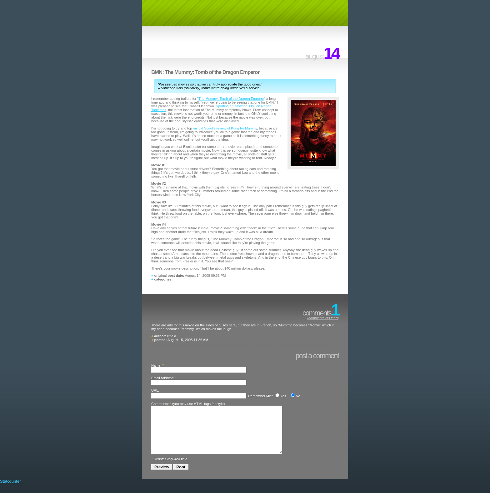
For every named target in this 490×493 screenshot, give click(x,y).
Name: (156, 365)
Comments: (160, 404)
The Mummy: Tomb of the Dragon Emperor (231, 98)
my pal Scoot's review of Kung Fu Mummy (225, 128)
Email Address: (162, 378)
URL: (155, 390)
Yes (283, 396)
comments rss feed (323, 318)
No (298, 396)
